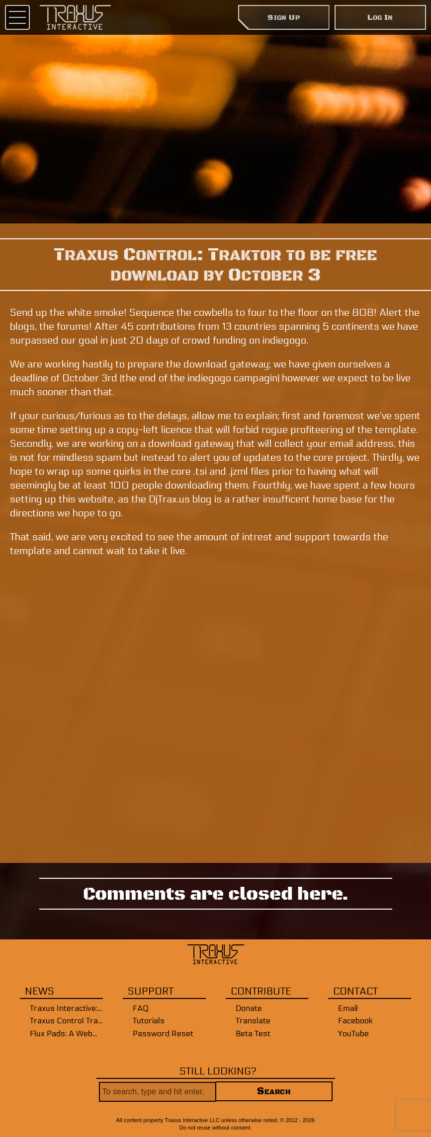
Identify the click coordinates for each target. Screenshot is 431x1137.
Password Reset (163, 1033)
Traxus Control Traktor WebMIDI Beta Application (66, 1020)
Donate (249, 1008)
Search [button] (273, 1091)
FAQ (141, 1008)
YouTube (353, 1033)
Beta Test (253, 1033)
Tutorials (149, 1020)
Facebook (355, 1020)
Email (348, 1008)
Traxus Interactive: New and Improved (66, 1008)
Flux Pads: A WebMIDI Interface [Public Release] (66, 1033)
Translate (253, 1020)
